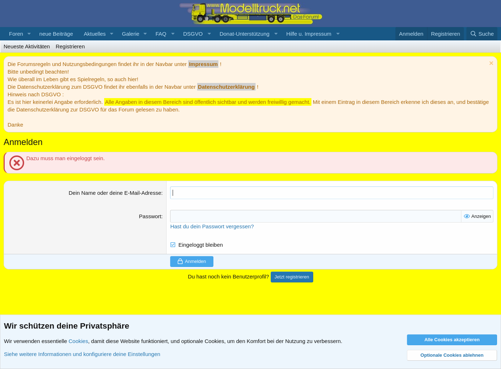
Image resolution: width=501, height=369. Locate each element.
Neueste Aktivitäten (27, 46)
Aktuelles (95, 34)
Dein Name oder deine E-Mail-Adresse (114, 193)
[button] (29, 33)
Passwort (150, 216)
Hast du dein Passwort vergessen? (212, 226)
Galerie (130, 34)
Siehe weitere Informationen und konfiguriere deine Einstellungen (82, 354)
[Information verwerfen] (490, 64)
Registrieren (70, 46)
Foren (16, 34)
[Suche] (481, 33)
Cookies (78, 341)
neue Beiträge (56, 34)
